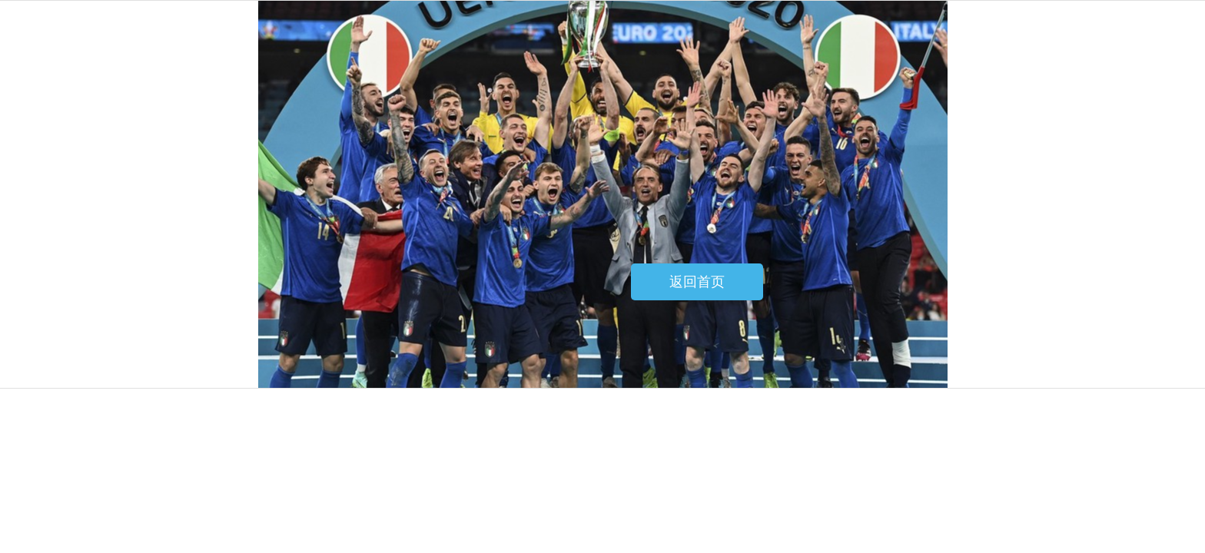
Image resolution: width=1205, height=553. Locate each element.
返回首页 (697, 282)
